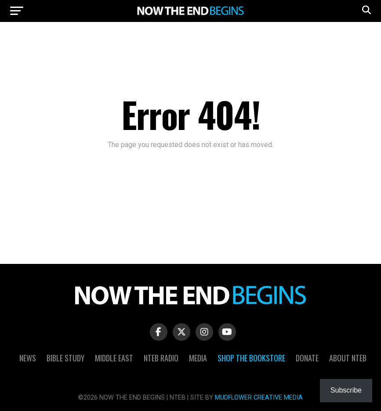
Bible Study (65, 358)
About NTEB (347, 358)
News (27, 358)
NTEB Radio (161, 358)
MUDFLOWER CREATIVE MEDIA (259, 397)
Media (198, 358)
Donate (307, 358)
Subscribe (346, 390)
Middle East (114, 358)
